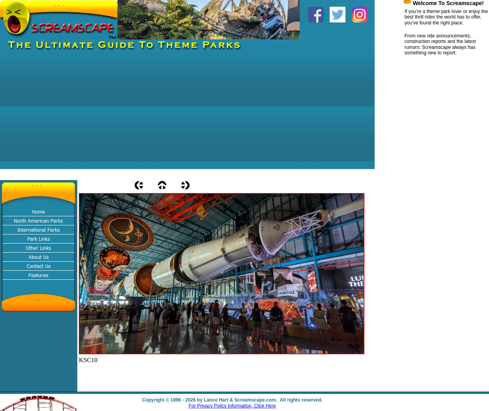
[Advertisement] (133, 114)
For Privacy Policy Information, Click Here (232, 406)
